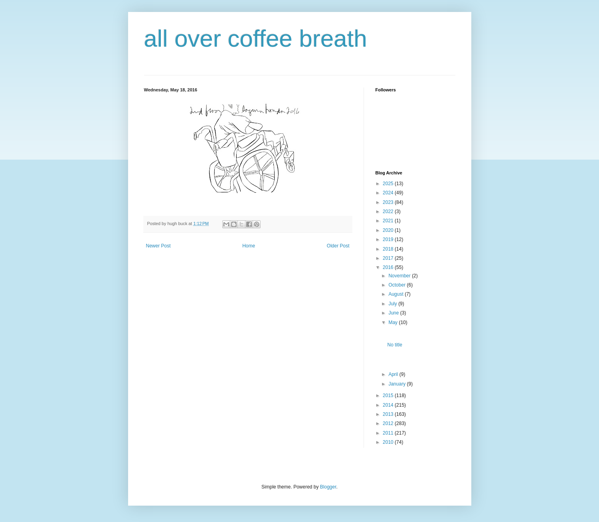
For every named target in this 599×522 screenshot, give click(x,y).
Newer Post (158, 246)
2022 (389, 211)
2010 (389, 442)
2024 (389, 193)
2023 (389, 202)
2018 (389, 249)
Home (248, 246)
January (397, 384)
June (394, 313)
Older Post (338, 246)
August (396, 294)
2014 (389, 405)
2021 (389, 220)
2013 (389, 414)
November (400, 276)
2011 (389, 433)
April (393, 374)
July (393, 303)
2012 (389, 423)
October (397, 285)
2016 (389, 267)
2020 (389, 230)
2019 (389, 239)
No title (394, 345)
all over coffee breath (255, 38)
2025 (389, 183)
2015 (389, 395)
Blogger (328, 487)
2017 (389, 258)
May (393, 322)
